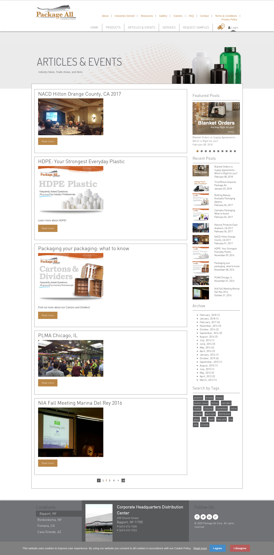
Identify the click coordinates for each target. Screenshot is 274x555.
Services (169, 27)
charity (197, 408)
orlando (204, 424)
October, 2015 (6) (209, 358)
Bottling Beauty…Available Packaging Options (224, 198)
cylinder (198, 413)
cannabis (226, 403)
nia (230, 419)
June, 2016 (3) (207, 343)
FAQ (191, 16)
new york (221, 419)
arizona (209, 397)
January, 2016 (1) (209, 354)
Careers (177, 16)
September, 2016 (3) (211, 332)
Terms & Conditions (226, 16)
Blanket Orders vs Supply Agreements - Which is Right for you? (225, 170)
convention (221, 408)
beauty (219, 397)
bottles (214, 403)
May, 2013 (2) (207, 372)
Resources (147, 16)
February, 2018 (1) (210, 314)
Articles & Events (141, 27)
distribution (224, 413)
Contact (204, 16)
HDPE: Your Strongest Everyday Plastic (81, 161)
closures (208, 408)
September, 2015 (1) (211, 361)
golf (204, 419)
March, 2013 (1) (208, 379)
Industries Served (124, 16)
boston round (201, 403)
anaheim (198, 397)
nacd (211, 419)
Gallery (163, 16)
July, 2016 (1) (207, 340)
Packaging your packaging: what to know (83, 248)
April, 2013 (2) (207, 376)
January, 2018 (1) (209, 318)
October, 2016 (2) (209, 329)
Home (94, 27)
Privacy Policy (229, 19)
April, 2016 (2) (207, 350)
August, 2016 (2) (209, 336)
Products (113, 27)
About (105, 16)
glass (196, 419)
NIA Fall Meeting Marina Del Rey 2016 (80, 403)
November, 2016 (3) (210, 325)
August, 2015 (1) (209, 365)
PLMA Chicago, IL (58, 335)
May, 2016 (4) (207, 347)
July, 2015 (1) (207, 369)
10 (235, 151)
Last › (123, 480)
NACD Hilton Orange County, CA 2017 (79, 94)
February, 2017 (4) (210, 322)
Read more (48, 141)
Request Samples (196, 27)
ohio (196, 424)
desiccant (210, 413)
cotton (233, 408)
